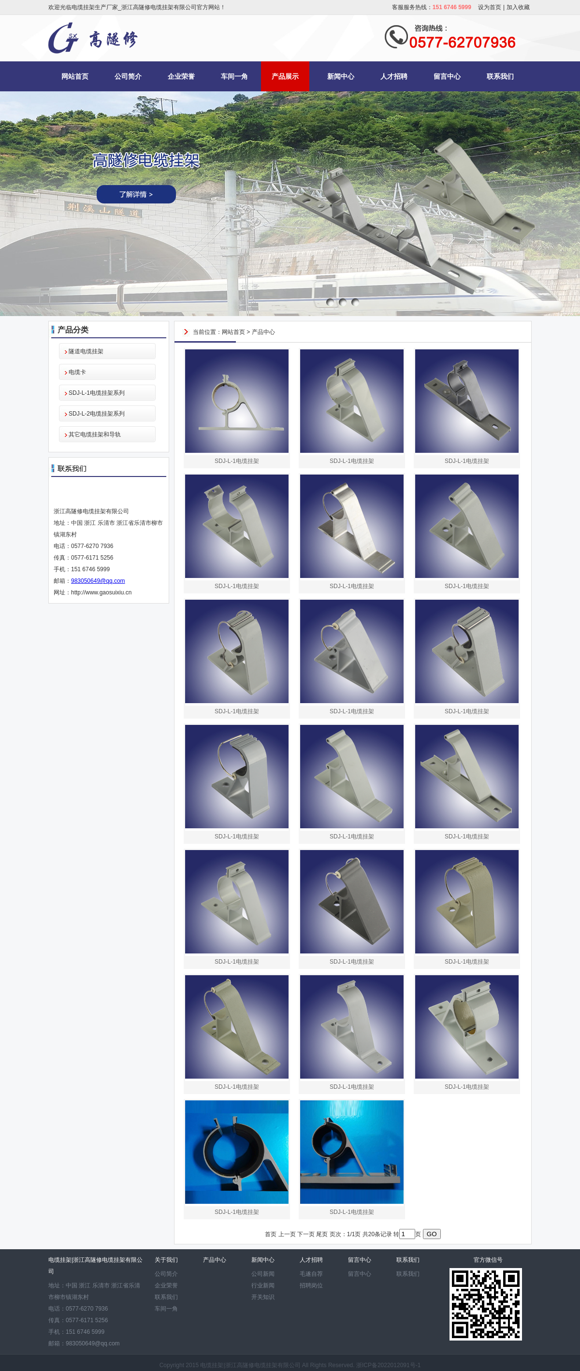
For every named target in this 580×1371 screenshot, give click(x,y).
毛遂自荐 (311, 1273)
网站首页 (74, 76)
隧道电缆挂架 (86, 351)
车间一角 (234, 76)
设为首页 (489, 7)
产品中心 (263, 332)
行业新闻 (263, 1285)
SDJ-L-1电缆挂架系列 (97, 393)
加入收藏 (518, 7)
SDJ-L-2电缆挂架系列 (97, 413)
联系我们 (500, 76)
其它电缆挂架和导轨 (95, 434)
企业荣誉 (181, 76)
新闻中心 (340, 76)
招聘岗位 (311, 1285)
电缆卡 (77, 372)
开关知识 (263, 1297)
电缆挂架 (211, 1365)
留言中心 (447, 76)
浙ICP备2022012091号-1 (388, 1365)
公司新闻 (263, 1273)
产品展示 (285, 76)
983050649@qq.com (98, 580)
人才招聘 (393, 76)
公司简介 (128, 76)
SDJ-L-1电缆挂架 (237, 461)
